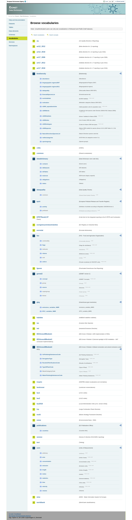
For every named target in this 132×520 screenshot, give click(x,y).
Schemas (12, 34)
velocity (44, 486)
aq (38, 41)
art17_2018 (41, 68)
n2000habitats (46, 116)
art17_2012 (41, 63)
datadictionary (42, 159)
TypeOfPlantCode (47, 367)
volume (44, 490)
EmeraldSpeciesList (48, 94)
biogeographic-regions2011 (51, 86)
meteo (44, 474)
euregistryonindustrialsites (47, 225)
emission (45, 465)
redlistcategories (47, 137)
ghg (38, 302)
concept (44, 279)
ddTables (45, 172)
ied (38, 328)
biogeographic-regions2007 (51, 82)
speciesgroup (46, 141)
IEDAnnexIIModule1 (44, 334)
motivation (45, 102)
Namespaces (13, 45)
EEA (17, 1)
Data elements (14, 31)
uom (38, 448)
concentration (46, 461)
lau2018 (40, 404)
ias (38, 323)
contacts (45, 164)
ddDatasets (46, 168)
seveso (39, 437)
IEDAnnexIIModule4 (44, 347)
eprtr (38, 201)
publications (41, 425)
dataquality (45, 90)
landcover (41, 387)
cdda (39, 148)
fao (38, 236)
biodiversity (41, 74)
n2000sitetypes (47, 124)
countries (45, 430)
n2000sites (45, 120)
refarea (44, 253)
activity (44, 206)
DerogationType (47, 358)
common (40, 153)
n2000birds (45, 110)
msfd (39, 415)
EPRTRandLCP (43, 217)
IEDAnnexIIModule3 (44, 339)
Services (12, 42)
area (43, 457)
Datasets (12, 23)
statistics (45, 478)
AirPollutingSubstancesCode (51, 354)
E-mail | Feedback (15, 514)
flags (43, 245)
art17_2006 (41, 57)
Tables (11, 27)
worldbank (41, 502)
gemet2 (39, 274)
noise (39, 420)
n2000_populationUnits (49, 106)
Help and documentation (17, 20)
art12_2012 (41, 46)
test (38, 442)
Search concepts (53, 35)
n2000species (46, 128)
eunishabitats (46, 98)
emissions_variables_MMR (50, 307)
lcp (38, 409)
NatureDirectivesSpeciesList (51, 133)
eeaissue (45, 175)
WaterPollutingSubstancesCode (52, 375)
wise (38, 497)
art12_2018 (41, 52)
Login (106, 1)
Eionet (17, 16)
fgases (39, 268)
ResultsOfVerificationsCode (51, 363)
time (43, 482)
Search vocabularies (39, 35)
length (44, 470)
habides (40, 317)
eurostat (40, 230)
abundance (45, 79)
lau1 (38, 393)
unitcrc (44, 261)
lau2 (38, 398)
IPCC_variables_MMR (49, 311)
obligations (45, 179)
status (44, 183)
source (44, 287)
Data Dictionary (24, 16)
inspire (39, 382)
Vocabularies (13, 38)
